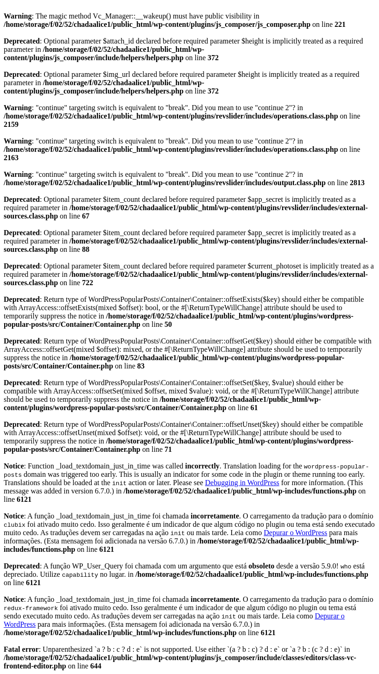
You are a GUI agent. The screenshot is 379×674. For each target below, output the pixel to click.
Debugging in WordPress (242, 483)
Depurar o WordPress (295, 533)
